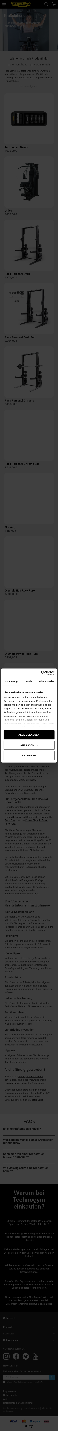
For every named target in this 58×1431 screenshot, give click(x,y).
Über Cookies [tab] (46, 681)
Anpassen (29, 745)
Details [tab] (28, 681)
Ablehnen (29, 755)
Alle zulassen (29, 734)
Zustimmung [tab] (11, 681)
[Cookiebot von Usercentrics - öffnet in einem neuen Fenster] (41, 673)
